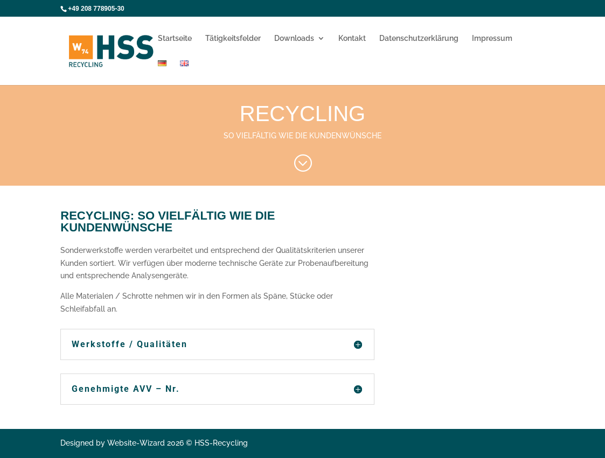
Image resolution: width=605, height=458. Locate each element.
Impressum (492, 38)
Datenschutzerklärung (418, 38)
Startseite (175, 38)
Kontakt (352, 38)
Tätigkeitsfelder (233, 38)
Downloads (294, 38)
